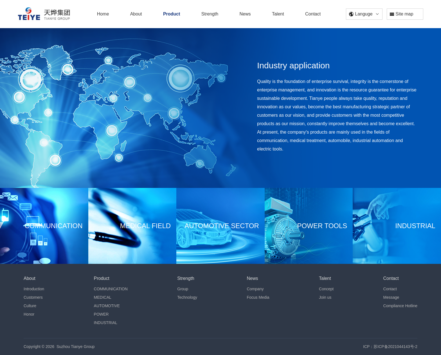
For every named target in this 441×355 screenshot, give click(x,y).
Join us (325, 297)
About (29, 278)
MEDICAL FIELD (145, 226)
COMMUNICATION (53, 226)
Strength (185, 278)
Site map (401, 14)
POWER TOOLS (322, 226)
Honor (29, 314)
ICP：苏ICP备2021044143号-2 (390, 346)
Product (101, 278)
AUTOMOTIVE (107, 306)
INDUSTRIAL (415, 226)
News (252, 278)
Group (182, 289)
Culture (30, 306)
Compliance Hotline (400, 306)
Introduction (34, 289)
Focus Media (258, 297)
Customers (33, 297)
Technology (187, 297)
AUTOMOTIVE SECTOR (221, 226)
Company (255, 289)
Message (391, 297)
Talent (325, 278)
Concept (326, 289)
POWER (101, 314)
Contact (391, 278)
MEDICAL (102, 297)
